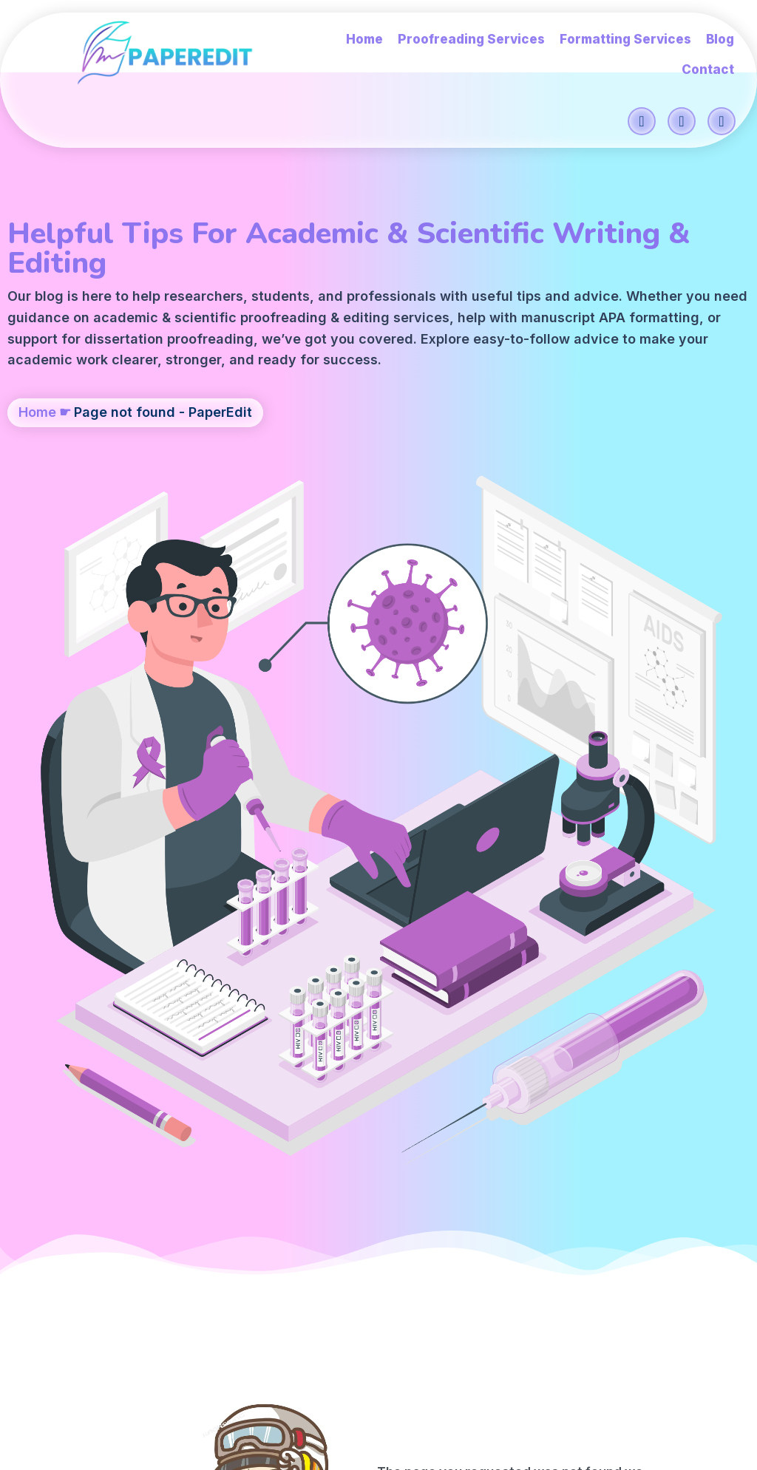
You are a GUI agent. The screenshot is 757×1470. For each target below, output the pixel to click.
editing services (73, 325)
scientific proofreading (287, 304)
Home (37, 463)
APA (289, 325)
